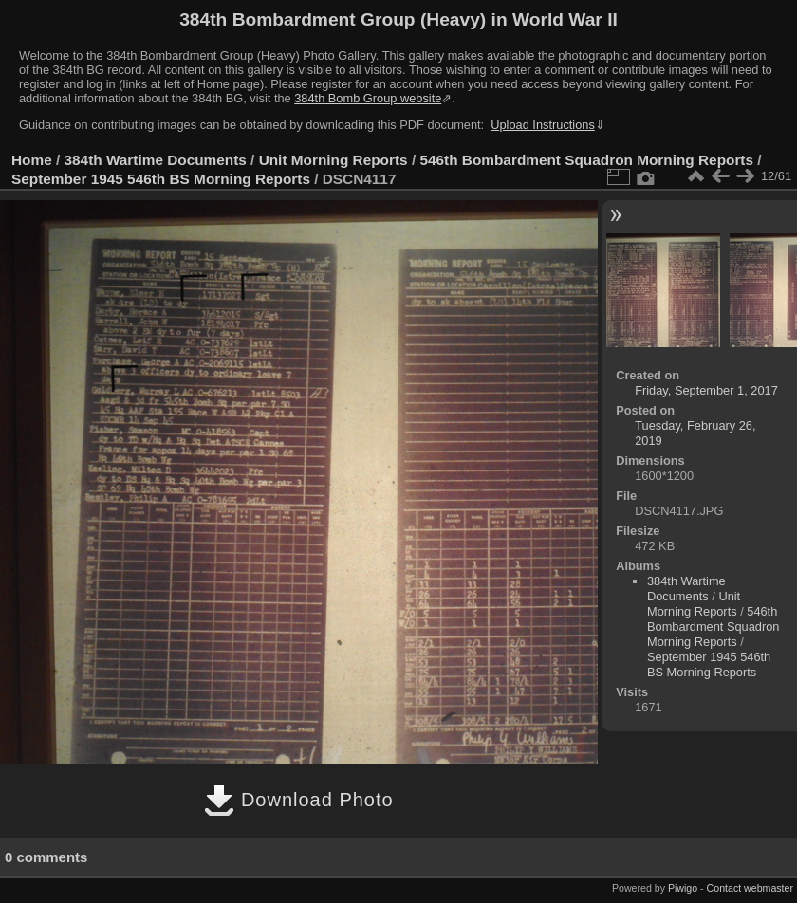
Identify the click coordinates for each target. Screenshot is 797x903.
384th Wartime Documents (156, 160)
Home (31, 160)
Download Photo (298, 799)
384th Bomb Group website (367, 98)
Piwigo (682, 888)
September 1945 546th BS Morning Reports (160, 179)
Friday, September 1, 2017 (706, 390)
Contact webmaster (750, 888)
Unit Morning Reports (333, 160)
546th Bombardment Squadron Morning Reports (586, 160)
